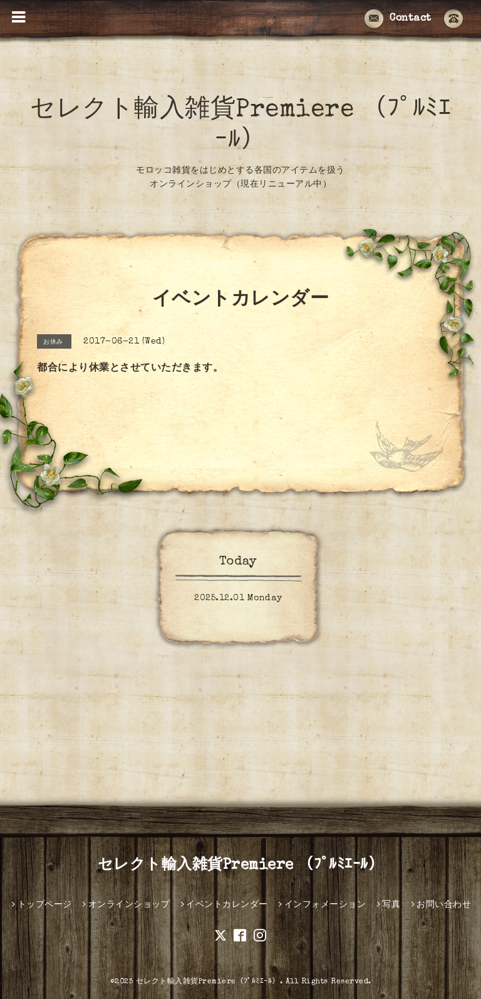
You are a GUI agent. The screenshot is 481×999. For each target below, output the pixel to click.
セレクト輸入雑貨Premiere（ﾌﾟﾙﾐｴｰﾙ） (208, 982)
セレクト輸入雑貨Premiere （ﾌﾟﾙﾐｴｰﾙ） (241, 865)
